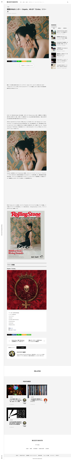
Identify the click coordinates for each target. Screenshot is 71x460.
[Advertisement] (27, 75)
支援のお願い (40, 455)
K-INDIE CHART (64, 68)
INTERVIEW (63, 45)
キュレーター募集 (46, 455)
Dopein (15, 329)
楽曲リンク (11, 328)
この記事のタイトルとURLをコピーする (27, 65)
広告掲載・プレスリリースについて (31, 455)
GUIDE (63, 56)
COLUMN (63, 33)
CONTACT (57, 455)
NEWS (31, 448)
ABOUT (17, 455)
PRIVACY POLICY (22, 455)
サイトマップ (52, 455)
